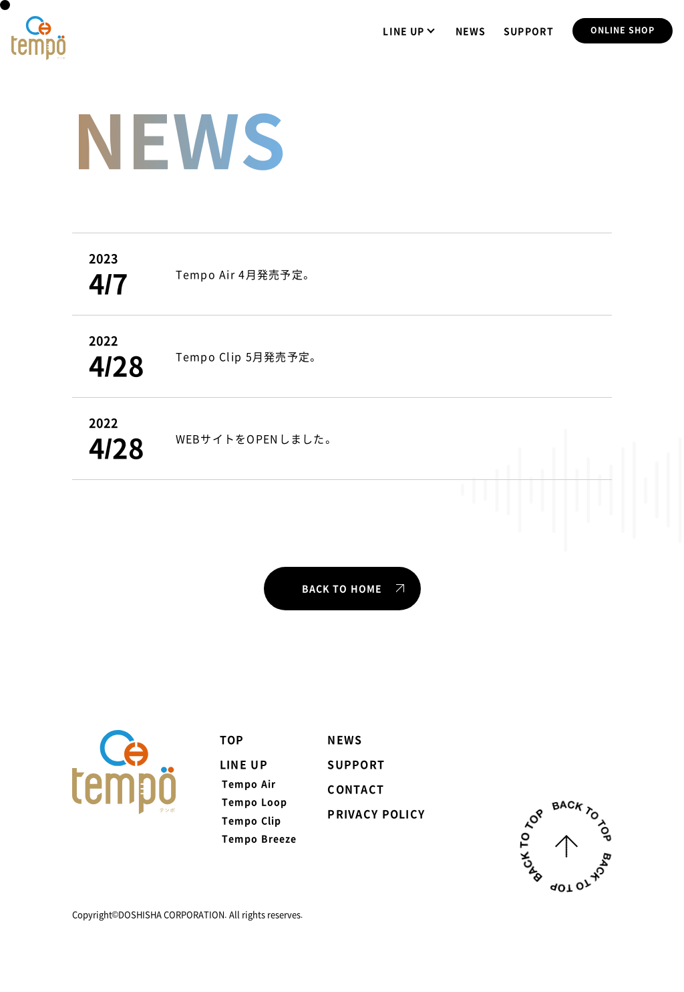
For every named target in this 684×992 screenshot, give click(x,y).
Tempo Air (249, 783)
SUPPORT (529, 30)
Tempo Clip (251, 820)
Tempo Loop (254, 801)
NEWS (471, 30)
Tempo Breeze (259, 838)
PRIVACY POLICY (376, 813)
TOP (232, 739)
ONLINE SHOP (622, 30)
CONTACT (355, 789)
